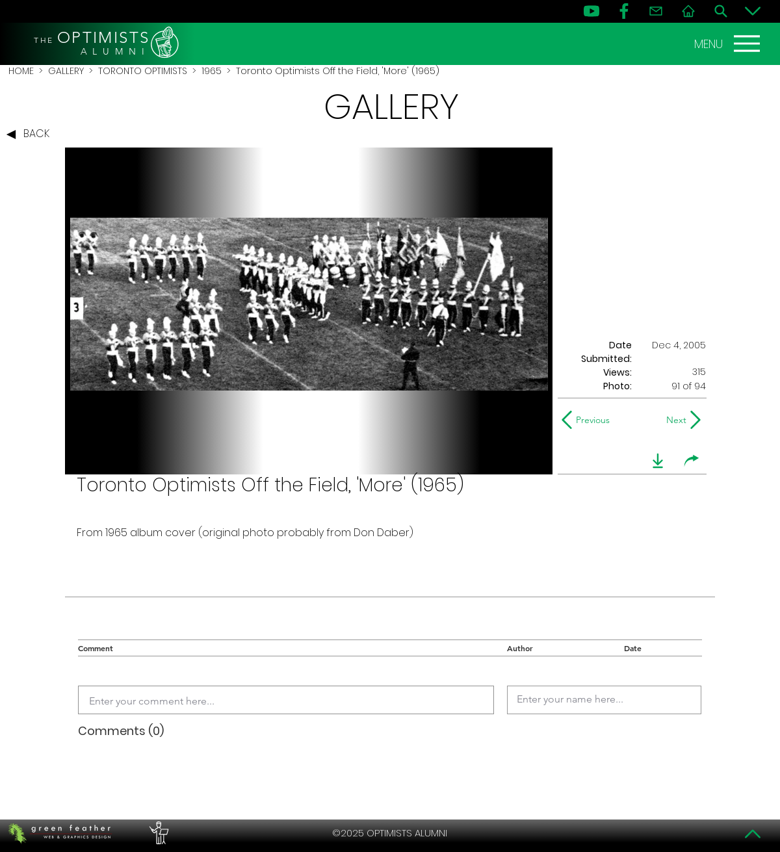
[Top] (753, 834)
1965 (212, 70)
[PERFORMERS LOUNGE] (157, 833)
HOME (21, 70)
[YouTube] (591, 11)
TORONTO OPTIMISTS (142, 70)
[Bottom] (753, 11)
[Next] (674, 420)
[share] (692, 461)
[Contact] (656, 11)
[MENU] (728, 43)
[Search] (721, 11)
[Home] (688, 11)
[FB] (624, 11)
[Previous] (588, 420)
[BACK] (31, 135)
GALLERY (66, 70)
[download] (658, 461)
